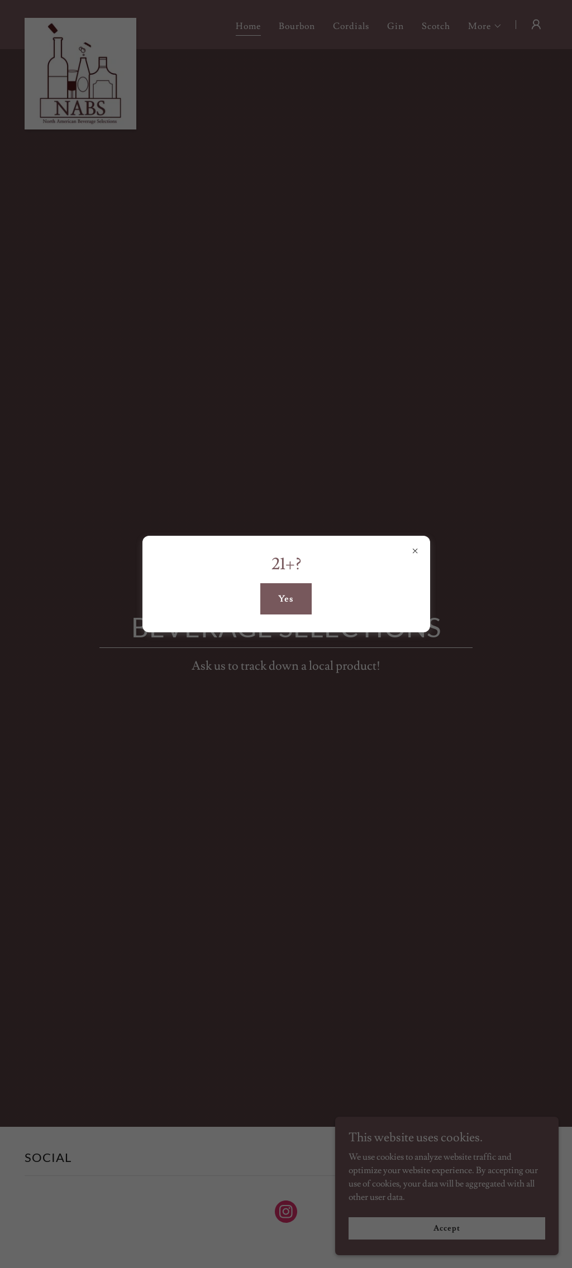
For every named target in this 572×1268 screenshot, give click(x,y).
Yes (286, 598)
